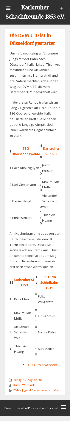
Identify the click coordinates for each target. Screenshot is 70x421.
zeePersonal (50, 408)
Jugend (26, 390)
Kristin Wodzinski (24, 385)
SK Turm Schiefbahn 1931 (49, 282)
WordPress (28, 408)
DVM (16, 390)
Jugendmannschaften (46, 390)
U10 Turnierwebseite (42, 365)
